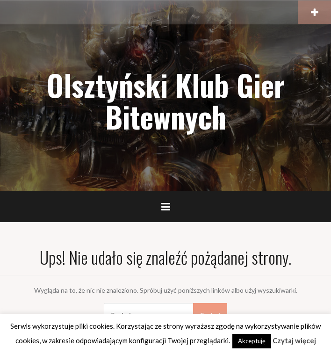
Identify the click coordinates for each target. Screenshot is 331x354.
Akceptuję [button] (252, 341)
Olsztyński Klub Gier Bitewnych (166, 100)
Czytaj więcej (294, 340)
